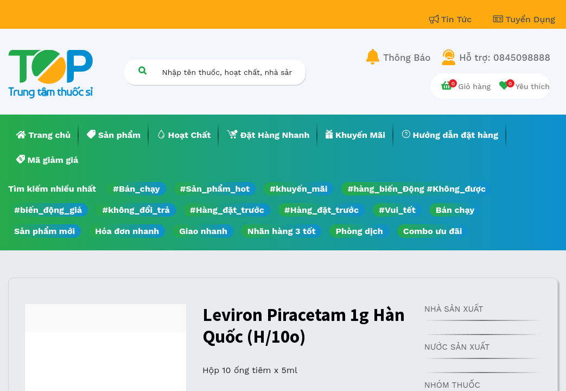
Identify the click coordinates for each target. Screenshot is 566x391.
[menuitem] (43, 135)
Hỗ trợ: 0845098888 (504, 57)
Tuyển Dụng (524, 19)
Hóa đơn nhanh (127, 231)
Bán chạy (455, 210)
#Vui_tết (397, 210)
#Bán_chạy (136, 189)
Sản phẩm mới (44, 231)
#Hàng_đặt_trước (227, 210)
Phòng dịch (359, 231)
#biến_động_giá (48, 210)
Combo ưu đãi (432, 231)
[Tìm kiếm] (143, 70)
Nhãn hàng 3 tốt (281, 231)
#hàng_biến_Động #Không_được (416, 189)
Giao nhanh (203, 231)
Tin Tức (452, 19)
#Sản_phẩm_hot (215, 189)
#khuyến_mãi (298, 189)
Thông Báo (406, 57)
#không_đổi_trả (136, 210)
